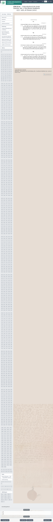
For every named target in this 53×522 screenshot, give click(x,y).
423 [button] (9, 205)
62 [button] (9, 69)
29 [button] (3, 60)
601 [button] (4, 274)
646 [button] (4, 291)
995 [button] (2, 424)
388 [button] (9, 191)
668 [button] (9, 299)
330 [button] (2, 171)
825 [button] (2, 360)
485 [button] (2, 230)
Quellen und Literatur (6, 44)
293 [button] (9, 155)
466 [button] (4, 222)
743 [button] (9, 327)
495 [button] (2, 233)
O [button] (8, 486)
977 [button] (6, 417)
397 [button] (6, 195)
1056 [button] (2, 453)
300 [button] (2, 160)
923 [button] (9, 396)
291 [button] (4, 155)
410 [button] (2, 202)
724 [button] (11, 320)
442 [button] (6, 213)
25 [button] (7, 58)
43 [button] (7, 64)
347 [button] (6, 176)
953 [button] (9, 408)
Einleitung (4, 26)
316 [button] (4, 165)
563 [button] (9, 258)
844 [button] (11, 366)
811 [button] (4, 355)
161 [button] (4, 106)
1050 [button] (8, 450)
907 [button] (6, 391)
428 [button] (9, 207)
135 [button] (2, 96)
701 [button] (4, 313)
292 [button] (6, 155)
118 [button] (9, 89)
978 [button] (9, 417)
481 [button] (4, 228)
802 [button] (6, 351)
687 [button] (6, 306)
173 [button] (9, 109)
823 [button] (9, 358)
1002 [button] (8, 427)
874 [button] (11, 377)
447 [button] (6, 215)
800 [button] (2, 351)
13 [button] (7, 54)
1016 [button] (2, 435)
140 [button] (2, 98)
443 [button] (9, 213)
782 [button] (6, 342)
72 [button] (5, 73)
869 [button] (11, 375)
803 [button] (9, 351)
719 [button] (11, 318)
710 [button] (2, 316)
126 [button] (4, 92)
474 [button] (11, 224)
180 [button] (2, 113)
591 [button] (4, 270)
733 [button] (9, 324)
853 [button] (9, 369)
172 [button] (6, 109)
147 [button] (6, 100)
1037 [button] (5, 444)
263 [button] (9, 144)
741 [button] (4, 327)
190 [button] (2, 117)
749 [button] (11, 329)
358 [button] (9, 180)
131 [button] (4, 94)
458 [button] (9, 218)
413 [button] (9, 202)
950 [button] (2, 408)
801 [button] (4, 351)
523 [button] (9, 244)
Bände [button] (26, 1)
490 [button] (2, 231)
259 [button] (11, 142)
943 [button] (9, 404)
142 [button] (6, 98)
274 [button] (11, 147)
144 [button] (11, 98)
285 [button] (2, 153)
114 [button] (11, 87)
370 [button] (2, 186)
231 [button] (4, 133)
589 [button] (11, 268)
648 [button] (9, 291)
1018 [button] (8, 435)
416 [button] (4, 203)
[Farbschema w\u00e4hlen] (51, 1)
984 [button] (11, 419)
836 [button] (4, 364)
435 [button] (2, 211)
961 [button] (4, 411)
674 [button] (11, 300)
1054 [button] (8, 451)
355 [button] (2, 180)
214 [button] (11, 125)
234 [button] (11, 133)
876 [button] (4, 379)
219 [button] (11, 127)
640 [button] (2, 289)
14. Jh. (3, 511)
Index (3, 474)
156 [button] (4, 104)
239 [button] (11, 134)
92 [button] (9, 78)
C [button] (4, 481)
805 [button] (2, 353)
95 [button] (3, 80)
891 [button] (4, 384)
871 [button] (4, 377)
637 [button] (6, 287)
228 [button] (9, 131)
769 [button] (11, 337)
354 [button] (11, 178)
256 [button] (4, 142)
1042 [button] (8, 446)
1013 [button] (5, 433)
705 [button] (2, 314)
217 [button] (6, 127)
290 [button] (2, 155)
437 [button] (6, 211)
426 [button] (4, 207)
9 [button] (1, 51)
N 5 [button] (10, 469)
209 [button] (11, 123)
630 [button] (2, 286)
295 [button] (2, 157)
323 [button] (9, 167)
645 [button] (2, 291)
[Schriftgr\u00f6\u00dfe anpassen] (49, 1)
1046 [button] (8, 448)
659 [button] (11, 295)
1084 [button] (2, 466)
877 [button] (6, 379)
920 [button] (2, 396)
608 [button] (9, 276)
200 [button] (2, 121)
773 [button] (9, 339)
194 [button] (11, 117)
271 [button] (4, 147)
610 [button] (2, 278)
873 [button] (9, 377)
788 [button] (9, 344)
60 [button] (5, 69)
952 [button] (6, 408)
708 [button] (9, 314)
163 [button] (9, 106)
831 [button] (4, 362)
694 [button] (11, 308)
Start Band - (6, 14)
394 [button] (11, 193)
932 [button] (6, 400)
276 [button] (4, 149)
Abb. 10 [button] (2, 499)
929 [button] (11, 398)
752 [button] (6, 331)
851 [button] (4, 369)
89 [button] (3, 78)
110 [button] (2, 87)
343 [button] (9, 175)
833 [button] (9, 362)
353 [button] (9, 178)
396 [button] (4, 195)
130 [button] (2, 94)
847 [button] (6, 368)
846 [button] (4, 368)
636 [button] (4, 287)
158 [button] (9, 104)
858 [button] (9, 371)
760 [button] (2, 335)
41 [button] (3, 64)
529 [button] (11, 245)
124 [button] (11, 91)
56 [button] (9, 67)
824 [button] (11, 358)
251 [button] (4, 140)
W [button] (7, 489)
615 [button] (2, 280)
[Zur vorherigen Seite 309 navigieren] (5, 520)
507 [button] (6, 238)
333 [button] (9, 171)
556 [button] (4, 257)
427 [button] (6, 207)
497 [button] (6, 233)
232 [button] (6, 133)
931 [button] (4, 400)
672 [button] (6, 300)
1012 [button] (2, 433)
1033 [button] (5, 442)
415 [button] (2, 203)
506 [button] (4, 238)
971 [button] (4, 415)
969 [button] (11, 413)
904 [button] (11, 389)
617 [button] (6, 280)
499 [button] (11, 233)
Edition (3, 47)
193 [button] (9, 117)
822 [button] (6, 358)
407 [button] (6, 200)
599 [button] (11, 271)
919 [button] (11, 395)
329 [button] (11, 169)
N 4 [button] (8, 469)
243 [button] (9, 136)
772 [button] (6, 339)
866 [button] (4, 375)
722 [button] (6, 320)
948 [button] (9, 406)
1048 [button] (2, 450)
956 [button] (4, 410)
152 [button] (6, 102)
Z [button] (10, 489)
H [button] (1, 483)
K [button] (2, 486)
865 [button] (2, 375)
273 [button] (9, 147)
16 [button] (1, 56)
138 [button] (9, 96)
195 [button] (2, 119)
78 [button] (5, 75)
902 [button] (6, 389)
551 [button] (4, 255)
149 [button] (11, 100)
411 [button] (4, 202)
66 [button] (5, 71)
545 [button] (2, 253)
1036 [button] (2, 444)
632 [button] (6, 286)
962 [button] (6, 411)
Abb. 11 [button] (6, 499)
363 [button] (9, 182)
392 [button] (6, 193)
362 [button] (6, 182)
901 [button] (4, 389)
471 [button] (4, 224)
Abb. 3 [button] (9, 494)
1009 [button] (5, 431)
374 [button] (11, 186)
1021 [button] (5, 437)
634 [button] (11, 286)
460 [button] (2, 220)
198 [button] (9, 119)
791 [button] (4, 346)
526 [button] (4, 245)
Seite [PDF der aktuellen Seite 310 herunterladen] (23, 520)
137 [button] (6, 96)
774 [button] (11, 339)
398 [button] (9, 195)
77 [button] (3, 75)
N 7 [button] (4, 471)
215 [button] (2, 127)
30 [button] (5, 60)
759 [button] (11, 333)
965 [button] (2, 413)
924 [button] (11, 396)
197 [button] (6, 119)
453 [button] (9, 216)
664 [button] (11, 297)
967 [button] (6, 413)
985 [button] (2, 421)
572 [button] (6, 262)
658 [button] (9, 295)
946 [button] (4, 406)
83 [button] (3, 77)
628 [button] (9, 284)
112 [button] (6, 87)
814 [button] (11, 355)
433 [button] (9, 209)
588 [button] (9, 268)
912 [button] (6, 393)
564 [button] (11, 258)
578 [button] (9, 264)
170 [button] (2, 109)
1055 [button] (10, 451)
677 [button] (6, 302)
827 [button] (6, 360)
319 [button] (11, 165)
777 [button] (6, 340)
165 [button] (2, 107)
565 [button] (2, 260)
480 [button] (2, 228)
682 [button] (6, 304)
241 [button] (4, 136)
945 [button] (2, 406)
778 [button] (9, 340)
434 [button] (11, 209)
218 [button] (9, 127)
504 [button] (11, 236)
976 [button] (4, 417)
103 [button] (9, 83)
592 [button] (6, 270)
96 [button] (5, 80)
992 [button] (6, 423)
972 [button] (6, 415)
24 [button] (5, 58)
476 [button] (4, 226)
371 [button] (4, 186)
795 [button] (2, 348)
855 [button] (2, 371)
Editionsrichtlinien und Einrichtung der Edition (6, 40)
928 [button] (9, 398)
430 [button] (2, 209)
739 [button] (11, 326)
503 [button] (9, 236)
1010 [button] (8, 431)
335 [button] (2, 173)
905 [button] (2, 391)
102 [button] (6, 83)
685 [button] (2, 306)
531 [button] (4, 247)
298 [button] (9, 157)
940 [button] (2, 404)
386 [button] (4, 191)
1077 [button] (5, 463)
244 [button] (11, 136)
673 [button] (9, 300)
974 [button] (11, 415)
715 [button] (2, 318)
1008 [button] (2, 431)
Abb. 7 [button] (2, 497)
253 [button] (9, 140)
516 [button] (4, 242)
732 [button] (6, 324)
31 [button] (7, 60)
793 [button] (9, 346)
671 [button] (4, 300)
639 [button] (11, 287)
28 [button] (1, 60)
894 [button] (11, 384)
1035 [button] (10, 442)
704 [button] (11, 313)
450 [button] (2, 216)
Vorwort (3, 21)
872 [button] (6, 377)
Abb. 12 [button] (10, 499)
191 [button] (4, 117)
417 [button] (6, 203)
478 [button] (9, 226)
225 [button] (2, 131)
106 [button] (4, 85)
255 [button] (2, 142)
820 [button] (2, 358)
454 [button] (11, 216)
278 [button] (9, 149)
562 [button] (6, 258)
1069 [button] (5, 459)
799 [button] (11, 348)
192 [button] (6, 117)
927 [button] (6, 398)
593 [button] (9, 270)
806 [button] (4, 353)
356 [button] (4, 180)
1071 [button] (10, 459)
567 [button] (6, 260)
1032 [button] (2, 442)
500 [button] (2, 236)
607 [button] (6, 276)
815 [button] (2, 356)
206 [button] (4, 123)
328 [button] (9, 169)
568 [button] (9, 260)
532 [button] (6, 247)
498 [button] (9, 233)
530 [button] (2, 247)
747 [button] (6, 329)
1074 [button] (8, 461)
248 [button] (9, 138)
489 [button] (11, 230)
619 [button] (11, 280)
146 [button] (4, 100)
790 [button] (2, 346)
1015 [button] (10, 433)
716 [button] (4, 318)
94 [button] (1, 80)
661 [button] (4, 297)
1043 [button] (10, 446)
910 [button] (2, 393)
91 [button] (7, 78)
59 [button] (3, 69)
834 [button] (11, 362)
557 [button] (6, 257)
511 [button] (4, 240)
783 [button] (9, 342)
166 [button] (4, 107)
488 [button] (9, 230)
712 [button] (6, 316)
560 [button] (2, 258)
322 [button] (6, 167)
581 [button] (4, 266)
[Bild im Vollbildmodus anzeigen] (52, 14)
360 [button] (2, 182)
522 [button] (6, 244)
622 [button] (6, 282)
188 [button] (9, 115)
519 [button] (11, 242)
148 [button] (9, 100)
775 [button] (2, 340)
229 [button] (11, 131)
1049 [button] (5, 450)
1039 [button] (10, 444)
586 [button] (4, 268)
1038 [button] (8, 444)
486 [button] (4, 230)
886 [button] (4, 382)
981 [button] (4, 419)
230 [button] (2, 133)
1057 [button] (5, 453)
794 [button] (11, 346)
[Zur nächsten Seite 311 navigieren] (48, 520)
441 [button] (4, 213)
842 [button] (6, 366)
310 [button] (2, 163)
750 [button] (2, 331)
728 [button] (9, 322)
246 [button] (4, 138)
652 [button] (6, 293)
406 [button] (4, 200)
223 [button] (9, 129)
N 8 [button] (6, 471)
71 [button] (3, 73)
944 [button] (11, 404)
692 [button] (6, 308)
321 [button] (4, 167)
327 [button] (6, 169)
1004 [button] (2, 429)
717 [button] (6, 318)
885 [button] (2, 382)
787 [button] (6, 344)
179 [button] (11, 111)
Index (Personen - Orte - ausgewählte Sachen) (6, 477)
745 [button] (2, 329)
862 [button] (6, 373)
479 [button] (11, 226)
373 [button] (9, 186)
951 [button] (4, 408)
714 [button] (11, 316)
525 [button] (2, 245)
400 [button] (2, 198)
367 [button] (6, 184)
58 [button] (1, 69)
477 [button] (6, 226)
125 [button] (2, 92)
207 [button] (6, 123)
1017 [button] (5, 435)
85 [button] (7, 77)
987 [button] (6, 421)
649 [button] (11, 291)
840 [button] (2, 366)
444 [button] (11, 213)
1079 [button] (10, 463)
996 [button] (4, 424)
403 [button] (9, 198)
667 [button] (6, 299)
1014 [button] (8, 433)
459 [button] (11, 218)
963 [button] (9, 411)
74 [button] (9, 73)
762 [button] (6, 335)
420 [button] (2, 205)
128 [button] (9, 92)
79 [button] (7, 75)
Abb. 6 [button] (9, 496)
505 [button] (2, 238)
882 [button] (6, 381)
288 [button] (9, 153)
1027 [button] (10, 438)
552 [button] (6, 255)
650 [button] (2, 293)
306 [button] (4, 161)
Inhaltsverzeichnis (5, 23)
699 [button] (11, 310)
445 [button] (2, 215)
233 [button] (9, 133)
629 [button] (11, 284)
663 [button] (9, 297)
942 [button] (6, 404)
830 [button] (2, 362)
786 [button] (4, 344)
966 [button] (4, 413)
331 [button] (4, 171)
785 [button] (2, 344)
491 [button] (4, 231)
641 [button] (4, 289)
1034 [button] (8, 442)
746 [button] (4, 329)
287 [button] (6, 153)
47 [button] (3, 65)
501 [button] (4, 236)
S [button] (1, 489)
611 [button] (4, 278)
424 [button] (11, 205)
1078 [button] (8, 463)
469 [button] (11, 222)
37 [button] (7, 62)
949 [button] (11, 406)
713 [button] (9, 316)
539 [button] (11, 249)
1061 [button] (5, 455)
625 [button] (2, 284)
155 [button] (2, 104)
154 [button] (11, 102)
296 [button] (4, 157)
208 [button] (9, 123)
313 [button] (9, 163)
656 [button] (4, 295)
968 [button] (9, 413)
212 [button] (6, 125)
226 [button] (4, 131)
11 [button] (3, 54)
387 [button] (6, 191)
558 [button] (9, 257)
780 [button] (2, 342)
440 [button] (2, 213)
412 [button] (6, 202)
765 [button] (2, 337)
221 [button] (4, 129)
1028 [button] (2, 440)
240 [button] (2, 136)
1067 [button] (10, 457)
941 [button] (4, 404)
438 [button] (9, 211)
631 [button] (4, 286)
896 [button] (4, 386)
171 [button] (4, 109)
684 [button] (11, 304)
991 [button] (4, 423)
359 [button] (11, 180)
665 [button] (2, 299)
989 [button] (11, 421)
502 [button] (6, 236)
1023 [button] (10, 437)
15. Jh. (3, 513)
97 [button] (7, 80)
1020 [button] (2, 437)
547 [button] (6, 253)
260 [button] (2, 144)
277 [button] (6, 149)
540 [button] (2, 251)
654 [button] (11, 293)
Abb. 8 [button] (6, 497)
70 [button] (1, 73)
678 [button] (9, 302)
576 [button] (4, 264)
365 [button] (2, 184)
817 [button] (6, 356)
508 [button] (9, 238)
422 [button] (6, 205)
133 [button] (9, 94)
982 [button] (6, 419)
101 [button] (4, 83)
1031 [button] (10, 440)
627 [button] (6, 284)
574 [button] (11, 262)
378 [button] (9, 188)
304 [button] (11, 160)
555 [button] (2, 257)
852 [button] (6, 369)
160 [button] (2, 106)
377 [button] (6, 188)
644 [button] (11, 289)
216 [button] (4, 127)
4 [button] (5, 50)
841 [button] (4, 366)
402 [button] (6, 198)
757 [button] (6, 333)
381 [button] (4, 189)
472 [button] (6, 224)
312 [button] (6, 163)
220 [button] (2, 129)
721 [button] (4, 320)
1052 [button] (2, 451)
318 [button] (9, 165)
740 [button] (2, 327)
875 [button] (2, 379)
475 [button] (2, 226)
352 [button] (6, 178)
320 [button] (2, 167)
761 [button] (4, 335)
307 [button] (6, 161)
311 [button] (4, 163)
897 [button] (6, 386)
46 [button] (1, 65)
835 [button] (2, 364)
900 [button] (2, 389)
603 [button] (9, 274)
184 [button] (11, 113)
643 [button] (9, 289)
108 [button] (9, 85)
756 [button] (4, 333)
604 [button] (11, 274)
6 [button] (8, 50)
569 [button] (11, 260)
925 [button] (2, 398)
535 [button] (2, 249)
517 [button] (6, 242)
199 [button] (11, 119)
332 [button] (6, 171)
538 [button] (9, 249)
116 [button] (4, 89)
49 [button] (7, 65)
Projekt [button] (30, 1)
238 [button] (9, 134)
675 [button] (2, 302)
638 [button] (9, 287)
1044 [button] (2, 448)
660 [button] (2, 297)
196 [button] (4, 119)
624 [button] (11, 282)
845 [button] (2, 368)
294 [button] (11, 155)
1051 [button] (10, 450)
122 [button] (6, 91)
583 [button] (9, 266)
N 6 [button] (2, 471)
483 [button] (9, 228)
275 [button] (2, 149)
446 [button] (4, 215)
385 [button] (2, 191)
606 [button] (4, 276)
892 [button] (6, 384)
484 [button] (11, 228)
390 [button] (2, 193)
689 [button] (11, 306)
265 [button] (2, 146)
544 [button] (11, 251)
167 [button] (6, 107)
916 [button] (4, 395)
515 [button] (2, 242)
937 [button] (6, 402)
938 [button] (9, 402)
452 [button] (6, 216)
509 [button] (11, 238)
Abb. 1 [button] (2, 494)
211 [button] (4, 125)
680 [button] (2, 304)
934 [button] (11, 400)
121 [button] (4, 91)
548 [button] (9, 253)
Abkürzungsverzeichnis (6, 42)
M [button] (5, 486)
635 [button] (2, 287)
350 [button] (2, 178)
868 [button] (9, 375)
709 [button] (11, 314)
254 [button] (11, 140)
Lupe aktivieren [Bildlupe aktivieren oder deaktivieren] (47, 74)
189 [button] (11, 115)
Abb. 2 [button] (6, 494)
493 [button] (9, 231)
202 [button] (6, 121)
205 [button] (2, 123)
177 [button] (6, 111)
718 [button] (9, 318)
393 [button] (9, 193)
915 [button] (2, 395)
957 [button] (6, 410)
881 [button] (4, 381)
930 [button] (2, 400)
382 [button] (6, 189)
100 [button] (2, 83)
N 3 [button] (6, 469)
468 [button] (9, 222)
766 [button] (4, 337)
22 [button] (1, 58)
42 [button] (5, 64)
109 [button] (11, 85)
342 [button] (6, 175)
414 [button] (11, 202)
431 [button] (4, 209)
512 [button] (6, 240)
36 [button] (5, 62)
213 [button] (9, 125)
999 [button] (11, 424)
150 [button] (2, 102)
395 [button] (2, 195)
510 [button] (2, 240)
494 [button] (11, 231)
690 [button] (2, 308)
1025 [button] (5, 438)
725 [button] (2, 322)
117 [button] (6, 89)
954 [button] (11, 408)
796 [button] (4, 348)
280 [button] (2, 151)
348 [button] (9, 176)
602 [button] (6, 274)
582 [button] (6, 266)
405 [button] (2, 200)
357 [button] (6, 180)
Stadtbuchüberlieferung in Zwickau (7, 29)
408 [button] (9, 200)
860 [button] (2, 373)
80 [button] (9, 75)
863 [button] (9, 373)
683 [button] (9, 304)
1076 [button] (2, 463)
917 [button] (6, 395)
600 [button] (2, 274)
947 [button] (6, 406)
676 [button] (4, 302)
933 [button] (9, 400)
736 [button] (4, 326)
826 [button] (4, 360)
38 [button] (9, 62)
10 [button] (1, 54)
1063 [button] (10, 455)
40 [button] (1, 64)
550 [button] (2, 255)
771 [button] (4, 339)
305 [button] (2, 161)
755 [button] (2, 333)
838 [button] (9, 364)
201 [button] (4, 121)
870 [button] (2, 377)
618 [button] (9, 280)
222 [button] (6, 129)
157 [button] (6, 104)
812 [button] (6, 355)
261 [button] (4, 144)
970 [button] (2, 415)
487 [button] (6, 230)
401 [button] (4, 198)
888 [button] (9, 382)
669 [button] (11, 299)
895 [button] (2, 386)
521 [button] (4, 244)
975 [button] (2, 417)
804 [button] (11, 351)
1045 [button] (5, 448)
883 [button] (9, 381)
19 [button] (7, 56)
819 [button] (11, 356)
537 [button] (6, 249)
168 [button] (9, 107)
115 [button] (2, 89)
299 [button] (11, 157)
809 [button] (11, 353)
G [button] (10, 481)
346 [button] (4, 176)
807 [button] (6, 353)
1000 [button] (2, 427)
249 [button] (11, 138)
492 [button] (6, 231)
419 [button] (11, 203)
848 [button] (9, 368)
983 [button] (9, 419)
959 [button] (11, 410)
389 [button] (11, 191)
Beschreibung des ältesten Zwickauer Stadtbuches (5, 33)
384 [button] (11, 189)
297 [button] (6, 157)
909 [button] (11, 391)
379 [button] (11, 188)
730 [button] (2, 324)
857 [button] (6, 371)
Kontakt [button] (35, 1)
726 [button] (4, 322)
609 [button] (11, 276)
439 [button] (11, 211)
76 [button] (1, 75)
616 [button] (4, 280)
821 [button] (4, 358)
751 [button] (4, 331)
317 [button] (6, 165)
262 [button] (6, 144)
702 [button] (6, 313)
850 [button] (2, 369)
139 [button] (11, 96)
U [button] (4, 489)
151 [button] (4, 102)
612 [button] (6, 278)
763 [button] (9, 335)
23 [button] (3, 58)
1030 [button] (8, 440)
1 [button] (1, 50)
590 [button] (2, 270)
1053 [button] (5, 451)
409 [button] (11, 200)
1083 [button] (10, 465)
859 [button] (11, 371)
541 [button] (4, 251)
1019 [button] (10, 435)
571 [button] (4, 262)
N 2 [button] (4, 469)
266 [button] (4, 146)
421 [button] (4, 205)
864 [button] (11, 373)
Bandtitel (4, 19)
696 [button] (4, 310)
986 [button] (4, 421)
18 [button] (5, 56)
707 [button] (6, 314)
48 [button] (5, 65)
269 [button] (11, 146)
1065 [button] (5, 457)
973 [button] (9, 415)
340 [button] (2, 175)
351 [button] (4, 178)
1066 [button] (8, 457)
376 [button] (4, 188)
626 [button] (4, 284)
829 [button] (11, 360)
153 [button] (9, 102)
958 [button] (9, 410)
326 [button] (4, 169)
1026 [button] (8, 438)
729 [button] (11, 322)
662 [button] (6, 297)
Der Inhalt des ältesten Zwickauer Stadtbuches (6, 37)
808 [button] (9, 353)
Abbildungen (4, 492)
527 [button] (6, 245)
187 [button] (6, 115)
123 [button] (9, 91)
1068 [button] (2, 459)
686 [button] (4, 306)
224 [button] (11, 129)
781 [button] (4, 342)
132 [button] (6, 94)
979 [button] (11, 417)
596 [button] (4, 271)
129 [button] (11, 92)
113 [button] (9, 87)
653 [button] (9, 293)
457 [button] (6, 218)
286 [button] (4, 153)
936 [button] (4, 402)
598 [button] (9, 271)
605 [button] (2, 276)
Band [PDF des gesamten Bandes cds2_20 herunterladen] (30, 520)
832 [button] (6, 362)
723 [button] (9, 320)
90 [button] (5, 78)
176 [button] (4, 111)
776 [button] (4, 340)
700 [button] (2, 313)
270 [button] (2, 147)
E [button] (7, 481)
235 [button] (2, 134)
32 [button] (9, 60)
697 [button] (6, 310)
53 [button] (3, 67)
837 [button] (6, 364)
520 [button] (2, 244)
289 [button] (11, 153)
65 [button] (3, 71)
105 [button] (2, 85)
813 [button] (9, 355)
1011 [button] (10, 431)
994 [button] (11, 423)
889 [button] (11, 382)
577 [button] (6, 264)
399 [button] (11, 195)
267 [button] (6, 146)
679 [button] (11, 302)
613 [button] (9, 278)
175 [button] (2, 111)
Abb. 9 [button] (9, 497)
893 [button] (9, 384)
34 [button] (1, 62)
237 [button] (6, 134)
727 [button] (6, 322)
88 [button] (1, 78)
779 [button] (11, 340)
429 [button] (11, 207)
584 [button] (11, 266)
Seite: (43, 1)
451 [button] (4, 216)
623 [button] (9, 282)
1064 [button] (2, 457)
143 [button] (9, 98)
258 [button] (9, 142)
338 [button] (9, 173)
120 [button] (2, 91)
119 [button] (11, 89)
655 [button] (2, 295)
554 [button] (11, 255)
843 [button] (9, 366)
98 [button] (9, 80)
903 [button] (9, 389)
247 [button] (6, 138)
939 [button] (11, 402)
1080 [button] (2, 465)
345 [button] (2, 176)
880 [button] (2, 381)
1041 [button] (5, 446)
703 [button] (9, 313)
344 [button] (11, 175)
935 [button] (2, 402)
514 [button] (11, 240)
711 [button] (4, 316)
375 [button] (2, 188)
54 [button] (5, 67)
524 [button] (11, 244)
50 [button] (9, 65)
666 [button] (4, 299)
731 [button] (4, 324)
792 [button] (6, 346)
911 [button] (4, 393)
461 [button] (4, 220)
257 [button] (6, 142)
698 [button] (9, 310)
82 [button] (1, 77)
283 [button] (9, 151)
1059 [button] (10, 453)
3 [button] (4, 50)
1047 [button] (10, 448)
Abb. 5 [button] (6, 496)
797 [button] (6, 348)
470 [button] (2, 224)
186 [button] (4, 115)
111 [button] (4, 87)
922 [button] (6, 396)
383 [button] (9, 189)
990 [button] (2, 423)
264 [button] (11, 144)
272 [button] (6, 147)
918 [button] (9, 395)
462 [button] (6, 220)
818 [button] (9, 356)
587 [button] (6, 268)
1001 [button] (5, 427)
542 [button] (6, 251)
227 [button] (6, 131)
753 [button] (9, 331)
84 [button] (5, 77)
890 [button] (2, 384)
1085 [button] (5, 466)
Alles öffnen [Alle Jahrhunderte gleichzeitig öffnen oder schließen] (26, 509)
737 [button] (6, 326)
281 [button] (4, 151)
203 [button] (9, 121)
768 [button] (9, 337)
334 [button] (11, 171)
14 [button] (9, 54)
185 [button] (2, 115)
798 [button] (9, 348)
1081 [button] (5, 465)
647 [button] (6, 291)
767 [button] (6, 337)
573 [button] (9, 262)
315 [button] (2, 165)
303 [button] (9, 160)
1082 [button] (8, 465)
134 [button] (11, 94)
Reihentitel (4, 17)
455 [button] (2, 218)
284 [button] (11, 151)
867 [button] (6, 375)
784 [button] (11, 342)
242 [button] (6, 136)
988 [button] (9, 421)
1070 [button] (8, 459)
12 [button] (5, 54)
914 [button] (11, 393)
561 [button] (4, 258)
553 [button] (9, 255)
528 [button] (9, 245)
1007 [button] (10, 429)
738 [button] (9, 326)
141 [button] (4, 98)
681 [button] (4, 304)
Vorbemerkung (5, 479)
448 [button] (9, 215)
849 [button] (11, 368)
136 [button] (4, 96)
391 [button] (4, 193)
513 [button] (9, 240)
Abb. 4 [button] (2, 496)
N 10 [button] (11, 471)
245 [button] (2, 138)
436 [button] (4, 211)
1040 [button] (2, 446)
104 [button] (11, 83)
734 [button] (11, 324)
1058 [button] (8, 453)
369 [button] (11, 184)
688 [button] (9, 306)
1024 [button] (2, 438)
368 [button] (9, 184)
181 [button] (4, 113)
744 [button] (11, 327)
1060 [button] (2, 455)
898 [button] (9, 386)
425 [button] (2, 207)
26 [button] (9, 58)
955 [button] (2, 410)
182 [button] (6, 113)
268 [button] (9, 146)
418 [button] (9, 203)
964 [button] (11, 411)
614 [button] (11, 278)
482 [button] (6, 228)
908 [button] (9, 391)
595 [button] (2, 271)
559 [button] (11, 257)
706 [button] (4, 314)
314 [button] (11, 163)
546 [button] (4, 253)
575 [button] (2, 264)
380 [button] (2, 189)
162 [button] (6, 106)
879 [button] (11, 379)
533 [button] (9, 247)
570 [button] (2, 262)
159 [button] (11, 104)
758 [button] (9, 333)
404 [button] (11, 198)
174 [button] (11, 109)
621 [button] (4, 282)
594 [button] (11, 270)
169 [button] (11, 107)
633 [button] (9, 286)
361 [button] (4, 182)
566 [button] (4, 260)
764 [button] (11, 335)
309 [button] (11, 161)
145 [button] (2, 100)
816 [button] (4, 356)
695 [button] (2, 310)
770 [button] (2, 339)
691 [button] (4, 308)
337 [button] (6, 173)
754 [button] (11, 331)
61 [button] (7, 69)
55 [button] (7, 67)
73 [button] (7, 73)
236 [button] (4, 134)
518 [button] (9, 242)
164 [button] (11, 106)
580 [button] (2, 266)
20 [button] (9, 56)
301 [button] (4, 160)
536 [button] (4, 249)
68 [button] (9, 71)
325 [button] (2, 169)
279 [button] (11, 149)
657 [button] (6, 295)
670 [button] (2, 300)
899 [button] (11, 386)
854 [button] (11, 369)
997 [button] (6, 424)
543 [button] (9, 251)
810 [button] (2, 355)
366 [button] (4, 184)
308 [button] (9, 161)
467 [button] (6, 222)
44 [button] (9, 64)
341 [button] (4, 175)
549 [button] (11, 253)
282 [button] (6, 151)
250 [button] (2, 140)
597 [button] (6, 271)
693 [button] (9, 308)
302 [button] (6, 160)
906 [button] (4, 391)
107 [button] (6, 85)
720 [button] (2, 320)
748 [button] (9, 329)
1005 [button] (5, 429)
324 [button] (11, 167)
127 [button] (6, 92)
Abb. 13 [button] (2, 501)
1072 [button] (2, 461)
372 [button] (6, 186)
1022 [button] (8, 437)
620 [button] (2, 282)
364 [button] (11, 182)
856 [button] (4, 371)
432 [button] (6, 209)
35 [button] (3, 62)
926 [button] (4, 398)
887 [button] (6, 382)
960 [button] (2, 411)
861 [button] (4, 373)
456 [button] (4, 218)
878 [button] (9, 379)
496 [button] (4, 233)
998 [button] (9, 424)
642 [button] (6, 289)
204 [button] (11, 121)
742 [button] (6, 327)
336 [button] (4, 173)
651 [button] (4, 293)
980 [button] (2, 419)
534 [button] (11, 247)
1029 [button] (5, 440)
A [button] (1, 481)
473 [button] (9, 224)
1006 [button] (8, 429)
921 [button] (4, 396)
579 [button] (11, 264)
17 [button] (3, 56)
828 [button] (9, 360)
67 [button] (7, 71)
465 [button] (2, 222)
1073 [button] (5, 461)
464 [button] (11, 220)
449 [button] (11, 215)
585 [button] (2, 268)
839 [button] (11, 364)
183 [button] (9, 113)
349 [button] (11, 176)
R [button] (11, 486)
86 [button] (9, 77)
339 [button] (11, 173)
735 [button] (2, 326)
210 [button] (2, 125)
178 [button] (9, 111)
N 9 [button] (8, 471)
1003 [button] (10, 427)
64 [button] (1, 71)
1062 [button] (8, 455)
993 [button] (9, 423)
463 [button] (9, 220)
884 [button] (11, 381)
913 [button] (9, 393)
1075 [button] (10, 461)
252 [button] (6, 140)
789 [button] (11, 344)
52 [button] (1, 67)
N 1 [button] (2, 469)
